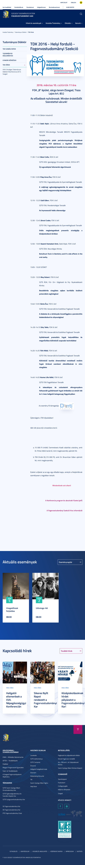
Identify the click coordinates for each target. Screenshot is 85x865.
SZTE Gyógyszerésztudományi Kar (14, 799)
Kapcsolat (63, 2)
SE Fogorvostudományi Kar (11, 806)
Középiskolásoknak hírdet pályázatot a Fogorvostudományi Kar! (73, 699)
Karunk (78, 23)
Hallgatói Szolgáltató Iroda (38, 769)
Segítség (79, 851)
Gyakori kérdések (9, 60)
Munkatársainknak (54, 7)
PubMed (5, 764)
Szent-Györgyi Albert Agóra (39, 783)
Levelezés (33, 755)
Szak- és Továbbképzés (10, 771)
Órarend (33, 766)
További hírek (66, 650)
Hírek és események (33, 23)
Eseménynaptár (65, 562)
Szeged (60, 793)
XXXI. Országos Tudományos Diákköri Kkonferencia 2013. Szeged (12, 71)
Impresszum (70, 851)
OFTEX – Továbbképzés (10, 761)
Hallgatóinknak (41, 7)
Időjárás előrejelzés (64, 789)
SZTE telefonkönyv (36, 759)
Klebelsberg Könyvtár (37, 776)
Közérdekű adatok (56, 851)
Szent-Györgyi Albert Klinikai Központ (70, 768)
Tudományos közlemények (8, 54)
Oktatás (68, 23)
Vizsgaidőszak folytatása (12, 609)
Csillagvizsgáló (62, 786)
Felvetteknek (30, 7)
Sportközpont (62, 779)
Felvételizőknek (18, 7)
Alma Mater (70, 7)
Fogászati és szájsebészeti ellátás (69, 755)
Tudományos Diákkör (20, 32)
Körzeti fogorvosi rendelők (66, 759)
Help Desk (33, 786)
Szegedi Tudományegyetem (23, 13)
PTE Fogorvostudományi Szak (12, 813)
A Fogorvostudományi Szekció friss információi (64, 510)
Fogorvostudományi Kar (22, 16)
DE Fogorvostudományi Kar (11, 810)
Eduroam (33, 773)
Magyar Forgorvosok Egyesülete (13, 767)
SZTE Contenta (35, 762)
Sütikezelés (13, 851)
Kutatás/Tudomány (53, 23)
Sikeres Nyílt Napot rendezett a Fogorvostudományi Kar (45, 699)
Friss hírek (9, 688)
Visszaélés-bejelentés (39, 851)
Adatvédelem (25, 851)
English (73, 2)
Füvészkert (61, 783)
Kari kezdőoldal (7, 7)
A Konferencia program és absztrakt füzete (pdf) (63, 500)
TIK (31, 779)
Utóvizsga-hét (42, 608)
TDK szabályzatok (9, 49)
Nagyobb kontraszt (81, 2)
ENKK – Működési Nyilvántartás (13, 757)
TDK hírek (31, 32)
